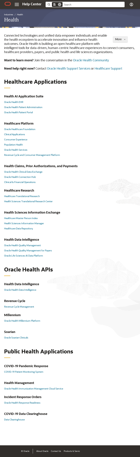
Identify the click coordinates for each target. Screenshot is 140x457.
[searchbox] (93, 4)
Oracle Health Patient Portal (18, 112)
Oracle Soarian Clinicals (16, 337)
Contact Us (56, 451)
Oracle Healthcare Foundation (19, 129)
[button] (131, 4)
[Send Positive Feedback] (132, 437)
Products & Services (73, 451)
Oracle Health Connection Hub (20, 177)
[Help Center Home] (31, 4)
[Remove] (60, 4)
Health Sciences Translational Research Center (28, 201)
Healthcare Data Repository (18, 228)
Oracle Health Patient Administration (23, 107)
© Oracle (25, 451)
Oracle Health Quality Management (22, 245)
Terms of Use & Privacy (95, 451)
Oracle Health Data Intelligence (20, 289)
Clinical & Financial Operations (20, 182)
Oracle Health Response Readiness (22, 402)
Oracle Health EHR (13, 102)
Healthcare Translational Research (22, 196)
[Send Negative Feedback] (123, 437)
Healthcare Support (108, 68)
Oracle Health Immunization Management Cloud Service (33, 388)
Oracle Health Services (15, 149)
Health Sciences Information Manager (24, 223)
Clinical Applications (14, 134)
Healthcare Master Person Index (21, 218)
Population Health (13, 144)
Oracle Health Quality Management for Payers (28, 250)
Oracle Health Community (91, 60)
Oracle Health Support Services (68, 68)
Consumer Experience (15, 139)
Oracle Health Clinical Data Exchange (23, 171)
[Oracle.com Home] (7, 3)
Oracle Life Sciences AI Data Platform (23, 255)
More (120, 39)
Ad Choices (113, 451)
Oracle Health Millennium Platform (22, 320)
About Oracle (42, 451)
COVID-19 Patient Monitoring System (23, 371)
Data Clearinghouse (14, 419)
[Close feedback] (84, 437)
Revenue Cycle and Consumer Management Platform (32, 155)
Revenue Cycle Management (19, 306)
